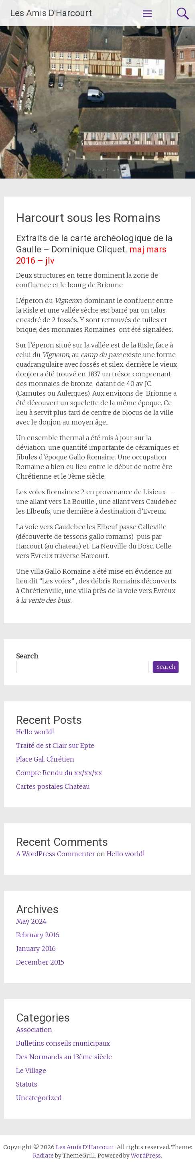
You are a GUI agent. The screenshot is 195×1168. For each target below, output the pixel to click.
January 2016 (36, 949)
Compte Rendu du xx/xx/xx (59, 773)
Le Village (31, 1070)
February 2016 (37, 935)
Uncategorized (39, 1098)
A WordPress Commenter (55, 854)
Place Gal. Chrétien (45, 759)
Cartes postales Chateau (53, 786)
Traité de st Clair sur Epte (55, 745)
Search (27, 656)
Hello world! (35, 732)
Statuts (26, 1084)
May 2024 (31, 921)
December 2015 (40, 962)
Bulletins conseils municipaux (63, 1043)
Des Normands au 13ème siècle (64, 1057)
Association (34, 1030)
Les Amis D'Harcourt (51, 13)
